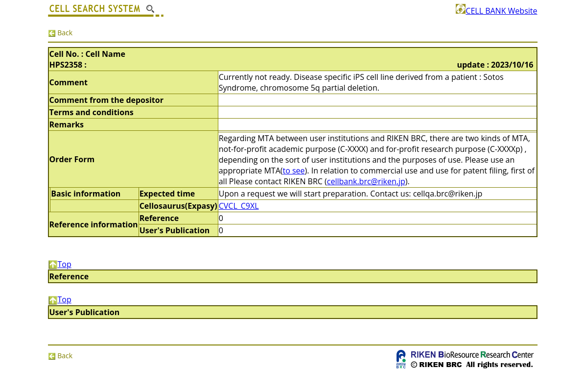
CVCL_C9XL (239, 205)
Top (59, 264)
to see (294, 170)
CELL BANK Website (496, 10)
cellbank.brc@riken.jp (366, 181)
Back (60, 32)
